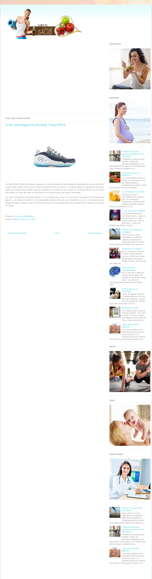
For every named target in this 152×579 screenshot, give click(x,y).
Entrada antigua (95, 233)
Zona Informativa (11, 243)
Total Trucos (36, 246)
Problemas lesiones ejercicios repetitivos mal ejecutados (132, 153)
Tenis (33, 219)
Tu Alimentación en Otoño (133, 192)
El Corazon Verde (49, 249)
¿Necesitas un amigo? (132, 249)
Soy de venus (14, 246)
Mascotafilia (87, 246)
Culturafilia (59, 249)
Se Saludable (29, 249)
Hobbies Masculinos (79, 243)
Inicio (57, 233)
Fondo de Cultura (58, 243)
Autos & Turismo (65, 246)
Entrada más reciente (17, 233)
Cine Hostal (45, 246)
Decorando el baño (130, 308)
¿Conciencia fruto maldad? (133, 211)
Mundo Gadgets (54, 246)
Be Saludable (21, 243)
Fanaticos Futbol (77, 246)
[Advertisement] (33, 77)
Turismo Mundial (18, 249)
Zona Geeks (68, 243)
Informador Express (33, 243)
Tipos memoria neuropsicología (129, 268)
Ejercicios (25, 219)
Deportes (16, 219)
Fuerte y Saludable (25, 246)
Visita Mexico (38, 249)
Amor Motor (67, 249)
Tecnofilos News (92, 243)
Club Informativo (45, 243)
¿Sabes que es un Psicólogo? (130, 290)
